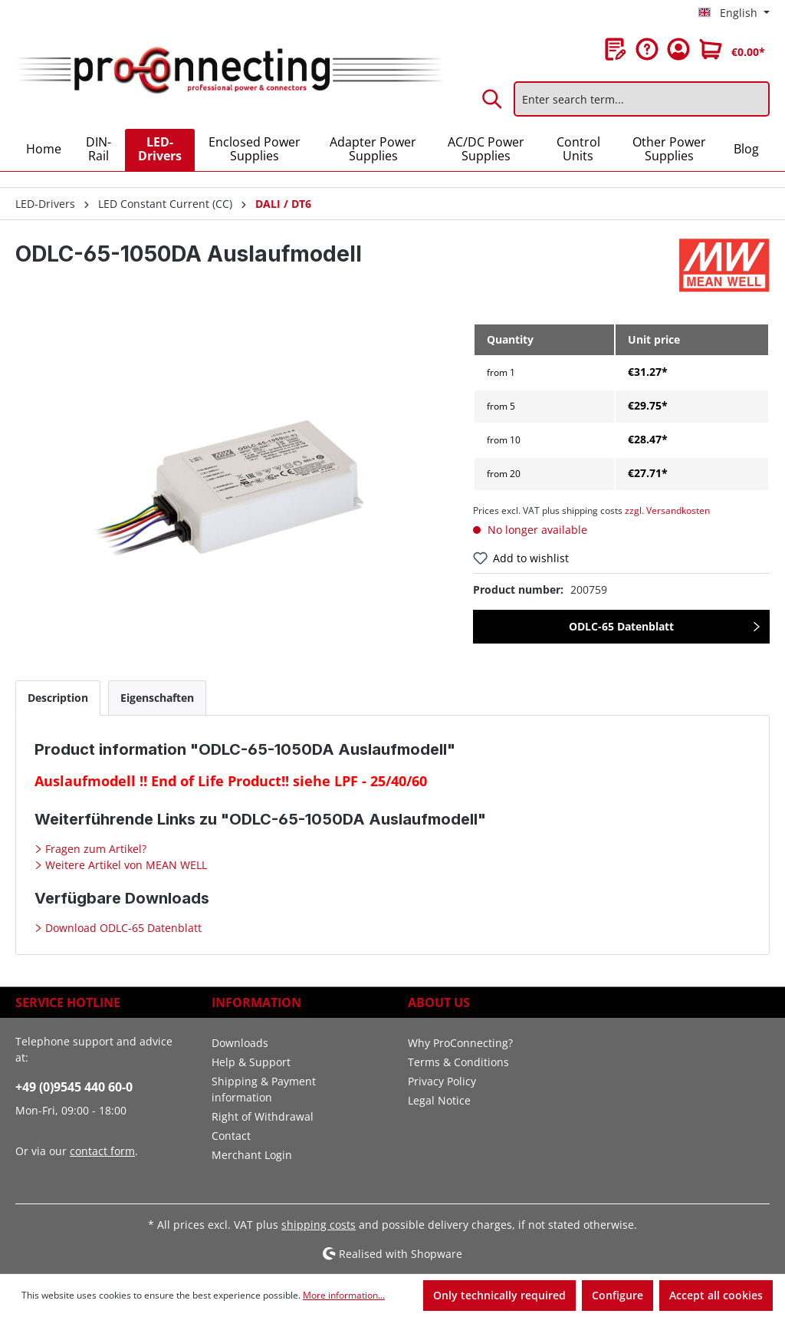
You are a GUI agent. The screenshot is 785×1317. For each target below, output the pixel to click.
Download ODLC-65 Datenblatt (122, 927)
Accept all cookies (716, 1295)
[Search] (493, 99)
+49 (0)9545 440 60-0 (74, 1086)
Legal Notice (439, 1100)
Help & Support (251, 1062)
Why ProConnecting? (460, 1042)
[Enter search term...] (642, 99)
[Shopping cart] (732, 49)
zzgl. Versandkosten (667, 510)
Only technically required (499, 1295)
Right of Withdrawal (263, 1116)
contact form (102, 1151)
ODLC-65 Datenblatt (621, 626)
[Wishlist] (615, 49)
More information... (344, 1295)
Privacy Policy (442, 1081)
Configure (617, 1295)
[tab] (57, 697)
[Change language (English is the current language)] (734, 13)
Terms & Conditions (458, 1062)
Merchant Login (252, 1154)
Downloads (240, 1042)
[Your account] (678, 49)
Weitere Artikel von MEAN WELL (124, 865)
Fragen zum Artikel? (94, 848)
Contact (231, 1135)
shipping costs (318, 1224)
